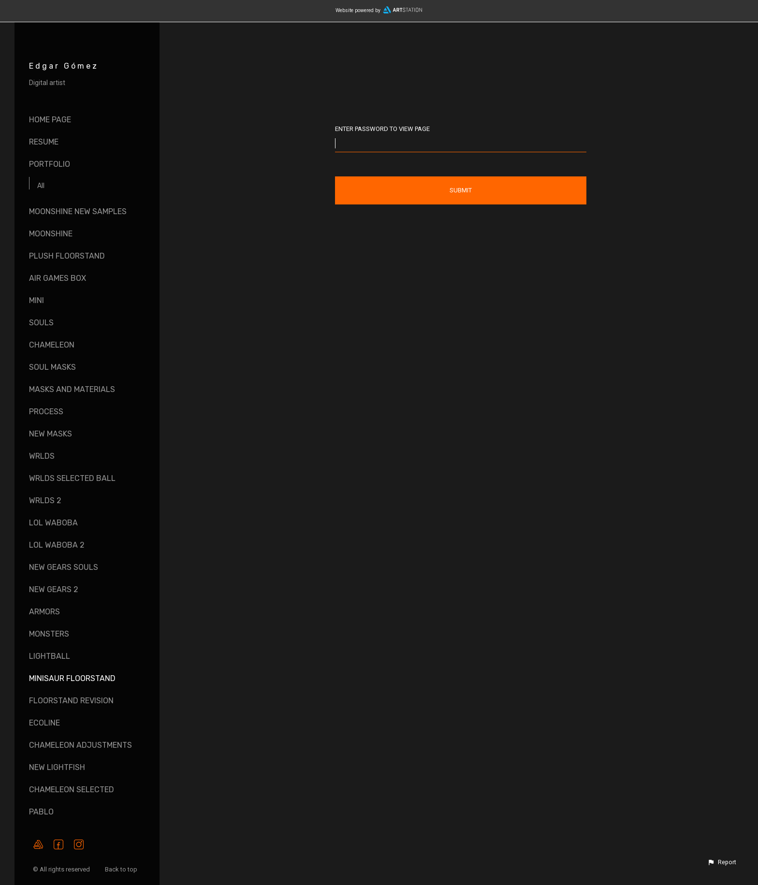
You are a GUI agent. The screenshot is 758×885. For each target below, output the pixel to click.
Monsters (49, 633)
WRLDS (42, 456)
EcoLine (44, 722)
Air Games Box (57, 278)
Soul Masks (52, 367)
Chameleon (51, 344)
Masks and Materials (72, 389)
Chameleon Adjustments (80, 745)
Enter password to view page (382, 128)
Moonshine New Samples (78, 211)
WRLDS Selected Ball (72, 478)
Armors (44, 611)
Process (46, 411)
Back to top (122, 869)
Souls (41, 322)
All (40, 186)
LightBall (49, 656)
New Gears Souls (63, 567)
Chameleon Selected (71, 789)
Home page (50, 119)
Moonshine (51, 233)
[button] (721, 862)
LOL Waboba (53, 522)
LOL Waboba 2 (57, 545)
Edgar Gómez (64, 66)
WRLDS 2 (45, 500)
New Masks (50, 433)
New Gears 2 (53, 589)
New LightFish (57, 767)
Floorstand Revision (71, 700)
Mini (36, 300)
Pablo (41, 811)
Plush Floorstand (67, 256)
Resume (43, 141)
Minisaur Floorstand (72, 678)
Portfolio (49, 164)
